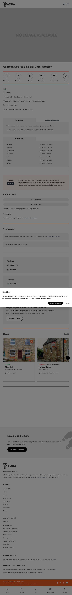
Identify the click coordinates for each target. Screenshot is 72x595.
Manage (67, 303)
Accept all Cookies (55, 303)
